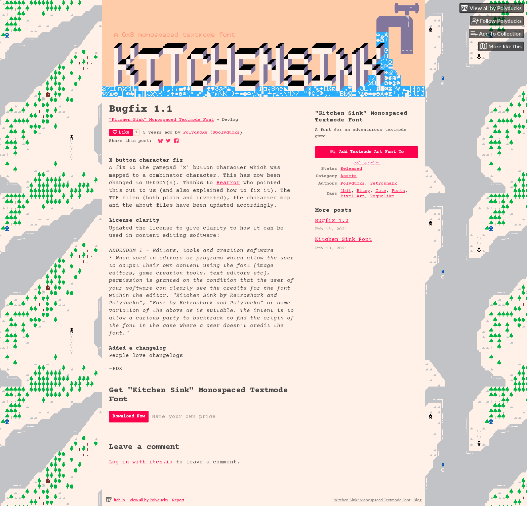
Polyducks (195, 132)
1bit (345, 191)
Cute (380, 191)
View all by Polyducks (148, 499)
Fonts (398, 191)
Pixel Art (352, 196)
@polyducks (226, 132)
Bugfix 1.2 (332, 221)
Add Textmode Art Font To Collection (367, 153)
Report (178, 499)
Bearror (228, 183)
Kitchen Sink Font (343, 240)
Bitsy (363, 191)
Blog (417, 499)
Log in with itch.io (141, 462)
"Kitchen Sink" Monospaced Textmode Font (161, 119)
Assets (348, 176)
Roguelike (382, 196)
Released (351, 168)
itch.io (119, 499)
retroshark (383, 183)
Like (121, 132)
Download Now (129, 416)
